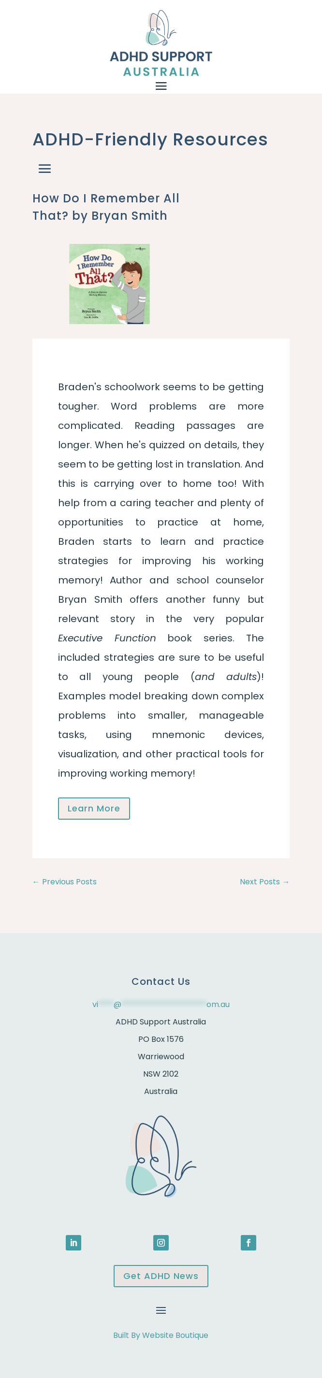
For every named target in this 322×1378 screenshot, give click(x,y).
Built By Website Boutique (160, 1335)
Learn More (94, 808)
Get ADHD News (161, 1276)
